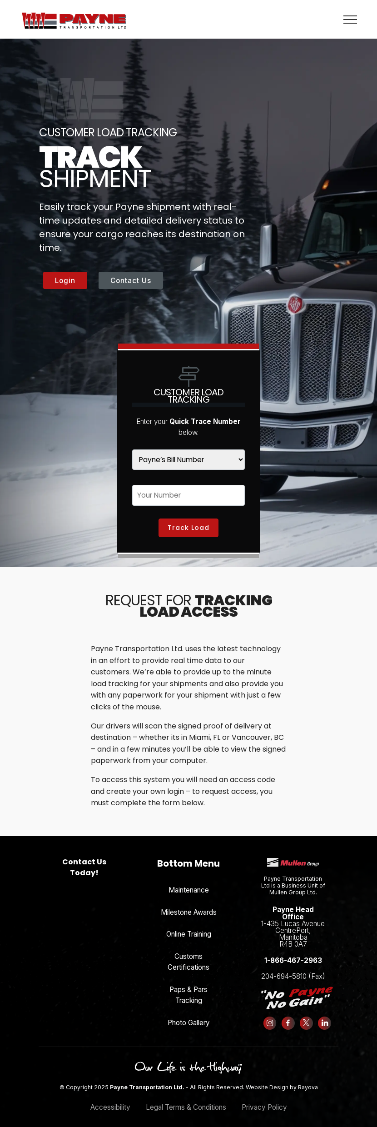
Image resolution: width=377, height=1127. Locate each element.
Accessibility (110, 1101)
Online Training (188, 928)
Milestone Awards (189, 906)
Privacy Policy (264, 1101)
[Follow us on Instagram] (271, 1017)
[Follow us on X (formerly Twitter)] (311, 1017)
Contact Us (130, 280)
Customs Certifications (188, 955)
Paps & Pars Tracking (188, 988)
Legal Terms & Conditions (186, 1101)
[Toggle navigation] (349, 19)
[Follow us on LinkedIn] (332, 1017)
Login (65, 280)
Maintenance (189, 883)
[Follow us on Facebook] (291, 1017)
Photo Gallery (189, 1016)
